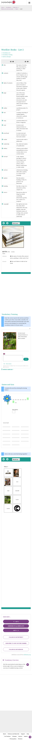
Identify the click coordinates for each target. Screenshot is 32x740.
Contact (20, 736)
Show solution (8, 363)
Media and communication (7, 9)
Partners (20, 738)
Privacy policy (13, 738)
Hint (4, 363)
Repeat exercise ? (7, 369)
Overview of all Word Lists (16, 626)
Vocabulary (8, 7)
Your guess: (15, 409)
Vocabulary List (6, 53)
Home (2, 7)
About (4, 733)
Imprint (26, 736)
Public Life (15, 7)
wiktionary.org (27, 654)
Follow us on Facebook (16, 649)
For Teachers (7, 736)
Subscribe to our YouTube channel (16, 643)
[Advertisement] (16, 29)
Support (23, 733)
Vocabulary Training (7, 54)
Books (16, 9)
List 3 (16, 630)
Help (28, 733)
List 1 (16, 621)
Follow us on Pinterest (16, 637)
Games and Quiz (7, 56)
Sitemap (14, 736)
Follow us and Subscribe (13, 733)
